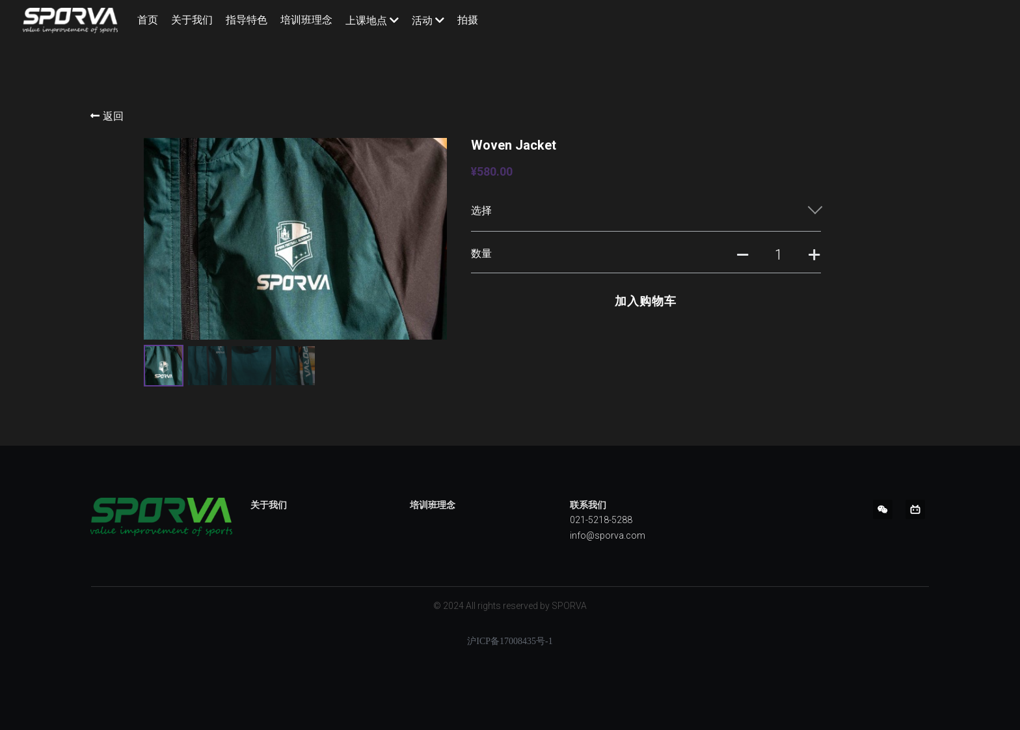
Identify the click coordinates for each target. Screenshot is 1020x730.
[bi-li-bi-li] (915, 512)
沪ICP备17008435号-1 (509, 644)
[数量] (778, 255)
